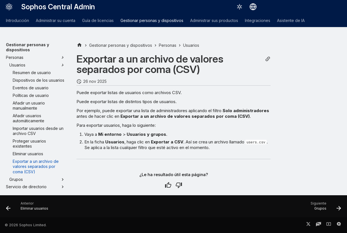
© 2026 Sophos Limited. (26, 225)
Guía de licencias (98, 20)
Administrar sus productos (214, 20)
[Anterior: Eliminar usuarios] (28, 208)
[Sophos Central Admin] (9, 6)
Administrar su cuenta (55, 20)
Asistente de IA (291, 20)
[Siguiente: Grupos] (324, 208)
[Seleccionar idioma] (253, 6)
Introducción (17, 20)
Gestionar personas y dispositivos (151, 20)
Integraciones (257, 20)
